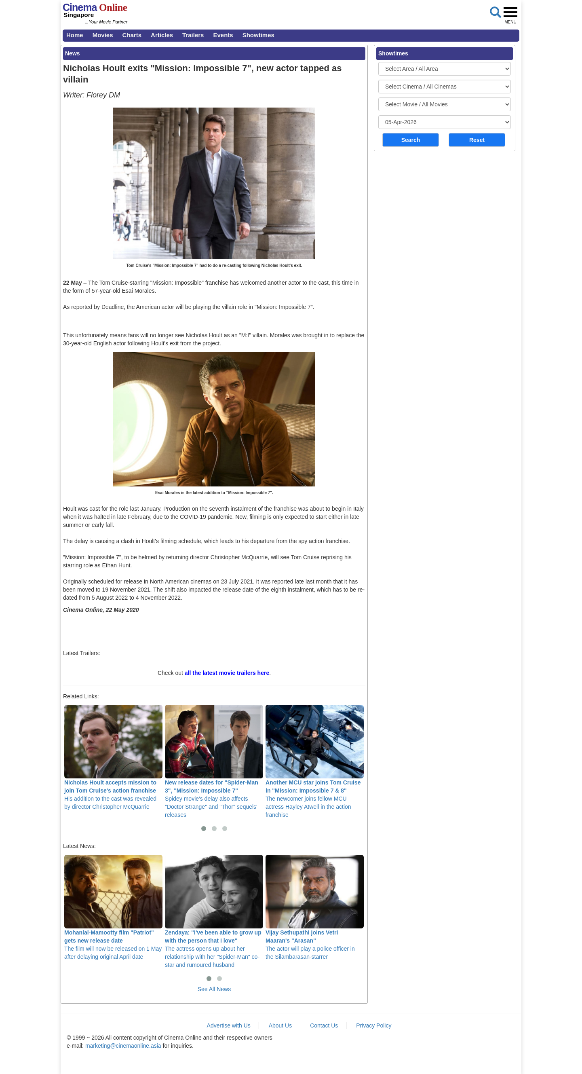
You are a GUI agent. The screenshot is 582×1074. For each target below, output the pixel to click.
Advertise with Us (229, 1025)
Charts (132, 35)
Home (74, 35)
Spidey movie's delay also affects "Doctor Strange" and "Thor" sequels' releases (214, 761)
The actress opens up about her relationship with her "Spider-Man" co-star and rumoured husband (214, 911)
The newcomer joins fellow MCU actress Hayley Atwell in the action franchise (315, 761)
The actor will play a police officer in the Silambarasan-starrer (315, 907)
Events (223, 35)
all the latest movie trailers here (227, 673)
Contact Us (324, 1025)
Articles (162, 35)
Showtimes (258, 35)
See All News (214, 989)
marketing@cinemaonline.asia (123, 1045)
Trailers (193, 35)
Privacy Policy (373, 1025)
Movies (103, 35)
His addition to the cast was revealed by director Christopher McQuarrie (113, 757)
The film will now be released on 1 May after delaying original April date (113, 907)
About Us (280, 1025)
